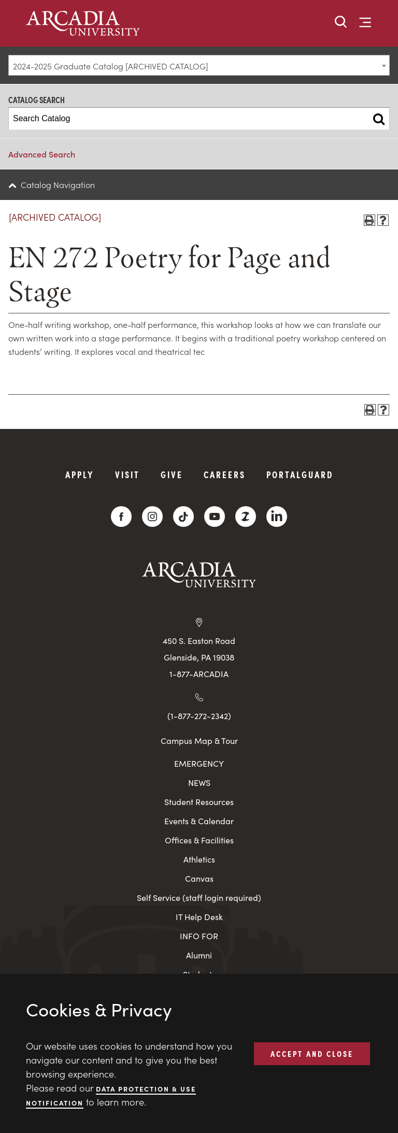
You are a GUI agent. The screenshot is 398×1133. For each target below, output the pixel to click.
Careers (225, 474)
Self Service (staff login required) (199, 897)
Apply (79, 474)
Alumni (199, 955)
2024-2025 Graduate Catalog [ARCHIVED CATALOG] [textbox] (110, 65)
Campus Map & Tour (199, 740)
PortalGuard (299, 474)
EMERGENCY (199, 763)
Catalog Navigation (58, 184)
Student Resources (199, 801)
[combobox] (199, 65)
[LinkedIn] (276, 516)
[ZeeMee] (245, 516)
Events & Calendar (199, 820)
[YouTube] (214, 516)
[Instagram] (152, 516)
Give (172, 474)
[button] (341, 22)
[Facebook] (121, 516)
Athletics (199, 859)
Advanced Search (41, 154)
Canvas (199, 878)
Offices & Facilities (199, 840)
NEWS (199, 782)
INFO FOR (199, 935)
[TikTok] (183, 516)
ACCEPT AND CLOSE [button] (312, 1053)
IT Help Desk (199, 916)
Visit (127, 474)
